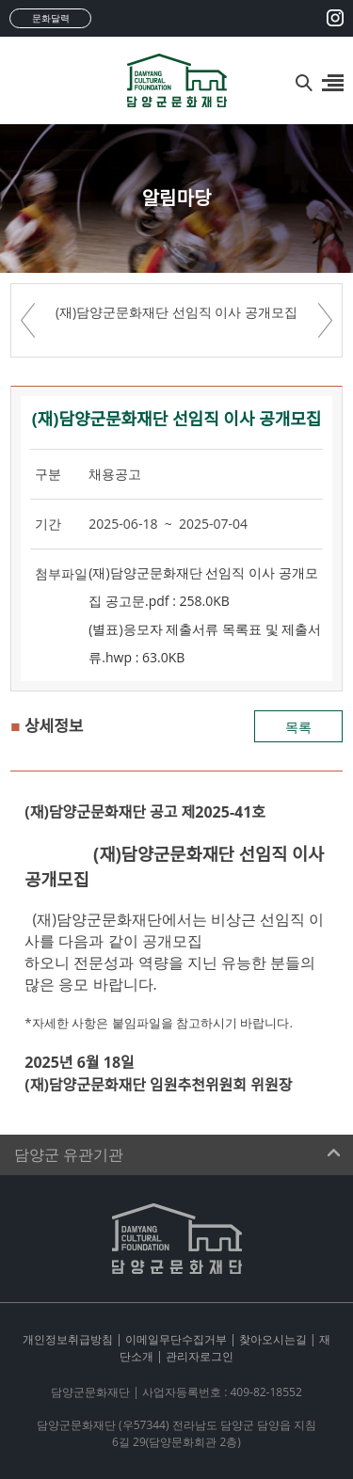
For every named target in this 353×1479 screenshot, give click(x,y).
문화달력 (51, 17)
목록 (298, 727)
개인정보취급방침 (68, 1339)
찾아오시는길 (273, 1339)
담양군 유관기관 (68, 1155)
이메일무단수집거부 (176, 1339)
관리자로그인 (199, 1356)
